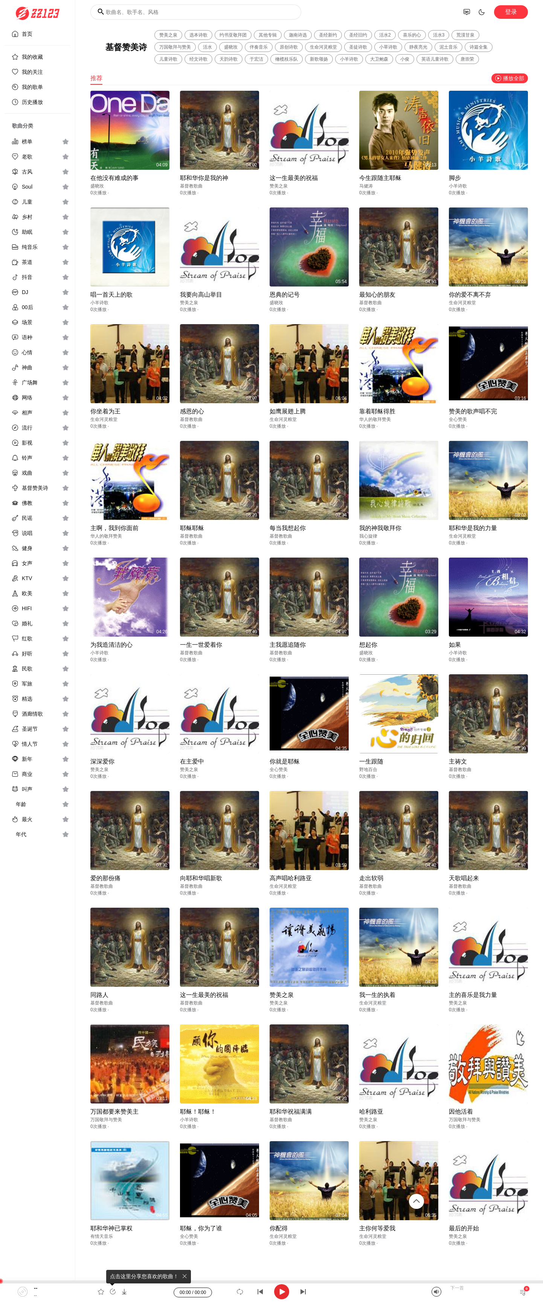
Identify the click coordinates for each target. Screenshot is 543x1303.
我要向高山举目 (201, 294)
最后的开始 (464, 1228)
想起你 (368, 645)
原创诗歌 (289, 47)
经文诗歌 (198, 59)
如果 (455, 645)
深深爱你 (102, 761)
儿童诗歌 (168, 59)
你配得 (279, 1228)
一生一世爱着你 (201, 645)
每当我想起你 (288, 528)
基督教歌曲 (191, 186)
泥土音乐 (448, 47)
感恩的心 (192, 411)
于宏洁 (256, 59)
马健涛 (366, 186)
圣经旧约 (358, 35)
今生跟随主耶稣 (380, 178)
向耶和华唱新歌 (201, 878)
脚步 (455, 178)
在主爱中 (192, 761)
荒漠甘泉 (465, 35)
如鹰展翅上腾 (288, 411)
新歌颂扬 (319, 59)
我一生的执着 (377, 995)
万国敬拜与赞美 (175, 47)
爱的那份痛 (105, 878)
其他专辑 (268, 35)
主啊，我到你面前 (114, 528)
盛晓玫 (231, 47)
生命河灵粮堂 (323, 47)
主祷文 (458, 761)
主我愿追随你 (288, 645)
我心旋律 (368, 536)
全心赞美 (458, 419)
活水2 (385, 35)
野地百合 (368, 769)
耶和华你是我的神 (204, 178)
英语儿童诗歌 (434, 59)
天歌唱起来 (464, 878)
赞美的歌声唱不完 (473, 411)
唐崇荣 (467, 59)
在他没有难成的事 (114, 178)
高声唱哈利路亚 (291, 878)
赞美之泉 (168, 35)
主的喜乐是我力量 (473, 995)
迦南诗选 (298, 35)
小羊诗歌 (349, 59)
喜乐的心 (412, 35)
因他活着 (461, 1111)
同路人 (99, 995)
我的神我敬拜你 (380, 528)
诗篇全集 (479, 47)
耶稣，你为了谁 (201, 1228)
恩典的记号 (285, 294)
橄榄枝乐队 (286, 59)
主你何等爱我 (377, 1228)
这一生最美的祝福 (294, 178)
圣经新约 (328, 35)
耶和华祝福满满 (291, 1111)
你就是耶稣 (285, 761)
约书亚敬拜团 (233, 35)
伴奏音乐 (259, 47)
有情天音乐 (101, 1236)
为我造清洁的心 (111, 645)
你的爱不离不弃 (470, 294)
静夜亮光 (418, 47)
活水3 (439, 35)
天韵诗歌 (229, 59)
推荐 (96, 78)
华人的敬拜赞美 (375, 419)
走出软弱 (371, 878)
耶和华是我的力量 (473, 528)
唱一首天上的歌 (111, 294)
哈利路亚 (371, 1111)
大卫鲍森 (379, 59)
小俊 (404, 59)
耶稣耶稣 (192, 528)
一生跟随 (371, 761)
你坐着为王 (105, 411)
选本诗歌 (198, 35)
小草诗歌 (388, 47)
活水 (207, 47)
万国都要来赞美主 (114, 1111)
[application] (271, 1291)
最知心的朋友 (377, 294)
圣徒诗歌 (358, 47)
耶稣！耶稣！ (198, 1111)
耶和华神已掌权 (111, 1228)
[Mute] (436, 1292)
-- (35, 1288)
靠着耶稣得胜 (377, 411)
